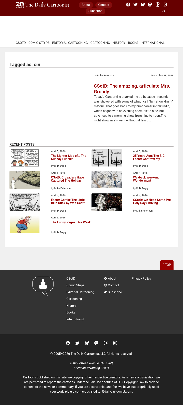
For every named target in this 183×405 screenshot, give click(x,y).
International (153, 43)
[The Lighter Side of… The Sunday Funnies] (24, 158)
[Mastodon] (150, 4)
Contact (103, 5)
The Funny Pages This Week (71, 222)
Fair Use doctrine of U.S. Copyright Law (117, 382)
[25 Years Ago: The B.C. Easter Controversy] (107, 158)
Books (133, 43)
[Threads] (157, 4)
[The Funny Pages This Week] (24, 225)
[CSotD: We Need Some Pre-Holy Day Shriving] (107, 203)
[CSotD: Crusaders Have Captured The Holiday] (24, 180)
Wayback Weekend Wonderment (146, 179)
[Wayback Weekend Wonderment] (107, 180)
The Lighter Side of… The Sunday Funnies (68, 157)
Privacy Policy (141, 278)
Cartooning (100, 43)
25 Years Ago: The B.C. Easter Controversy (149, 157)
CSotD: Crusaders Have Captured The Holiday (67, 179)
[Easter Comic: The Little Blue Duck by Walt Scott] (24, 202)
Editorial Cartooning (70, 43)
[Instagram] (164, 4)
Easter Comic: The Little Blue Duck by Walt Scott (68, 201)
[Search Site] (164, 11)
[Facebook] (128, 4)
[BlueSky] (142, 4)
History (119, 43)
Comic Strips (38, 43)
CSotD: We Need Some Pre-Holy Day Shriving (152, 201)
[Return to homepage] (44, 302)
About (86, 5)
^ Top (167, 265)
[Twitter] (135, 4)
